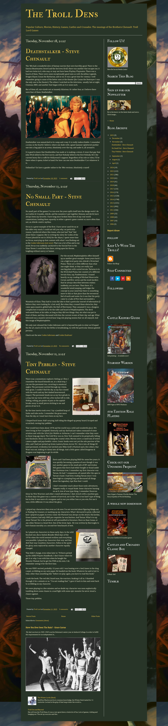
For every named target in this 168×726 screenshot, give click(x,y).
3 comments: (64, 609)
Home (63, 616)
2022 (112, 171)
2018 (112, 185)
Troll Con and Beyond (36, 710)
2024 (112, 167)
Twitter (117, 278)
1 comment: (63, 178)
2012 (112, 206)
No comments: (64, 346)
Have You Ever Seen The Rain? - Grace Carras (46, 628)
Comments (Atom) (42, 620)
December (116, 138)
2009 (112, 214)
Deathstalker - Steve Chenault (122, 145)
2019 (112, 182)
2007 (112, 221)
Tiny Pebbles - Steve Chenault (122, 152)
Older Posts (95, 616)
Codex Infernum (48, 335)
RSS (128, 278)
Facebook (112, 278)
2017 (112, 189)
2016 (112, 192)
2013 (112, 203)
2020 (112, 178)
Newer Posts (30, 616)
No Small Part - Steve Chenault (123, 148)
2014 (112, 199)
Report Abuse (113, 231)
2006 (112, 224)
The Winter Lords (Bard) (47, 698)
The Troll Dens (62, 13)
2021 (112, 175)
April (114, 163)
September (116, 156)
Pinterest (123, 278)
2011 (112, 210)
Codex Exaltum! (65, 335)
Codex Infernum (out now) (42, 243)
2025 (112, 135)
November (116, 142)
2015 (112, 196)
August (114, 159)
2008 (112, 217)
